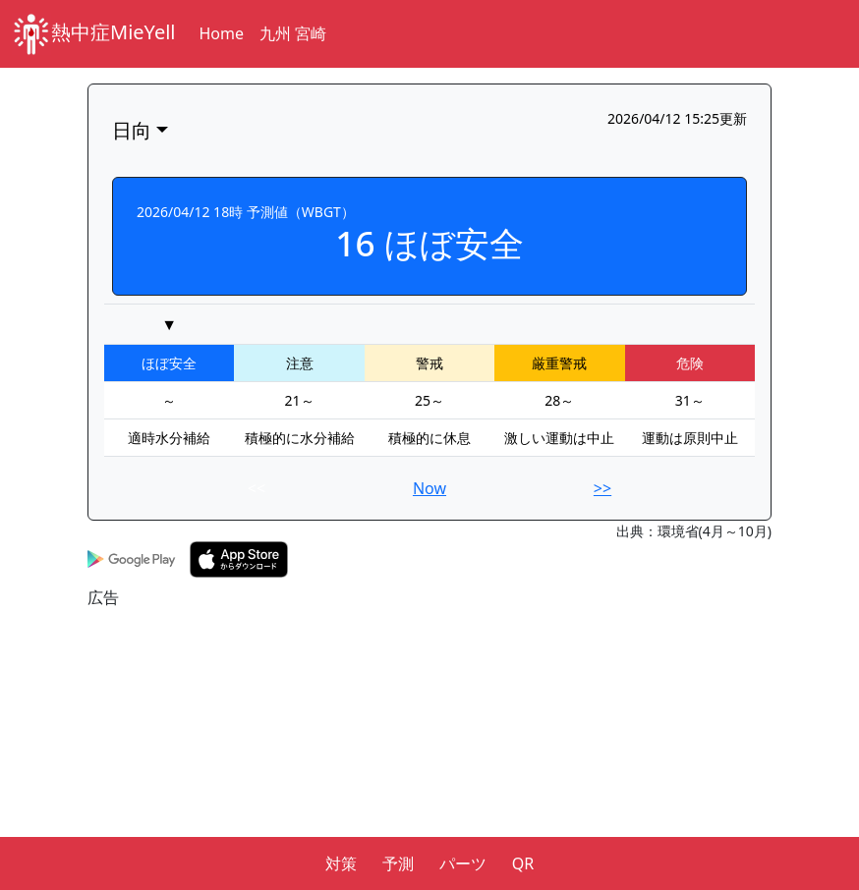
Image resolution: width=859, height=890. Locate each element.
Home (222, 33)
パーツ (463, 863)
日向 (131, 130)
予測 (398, 863)
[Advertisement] (429, 746)
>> (602, 488)
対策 (341, 863)
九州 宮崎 (292, 33)
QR (523, 863)
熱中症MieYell (94, 34)
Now (429, 488)
